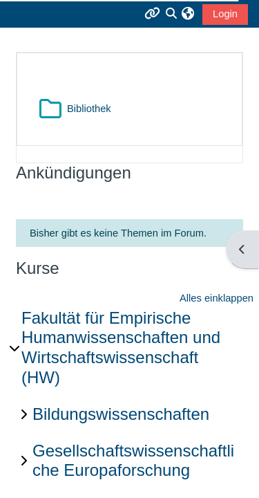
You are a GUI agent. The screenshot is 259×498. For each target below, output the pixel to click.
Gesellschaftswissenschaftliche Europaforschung (133, 460)
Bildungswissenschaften (120, 414)
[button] (187, 14)
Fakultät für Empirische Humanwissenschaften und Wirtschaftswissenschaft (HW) (120, 347)
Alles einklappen (216, 298)
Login (225, 13)
